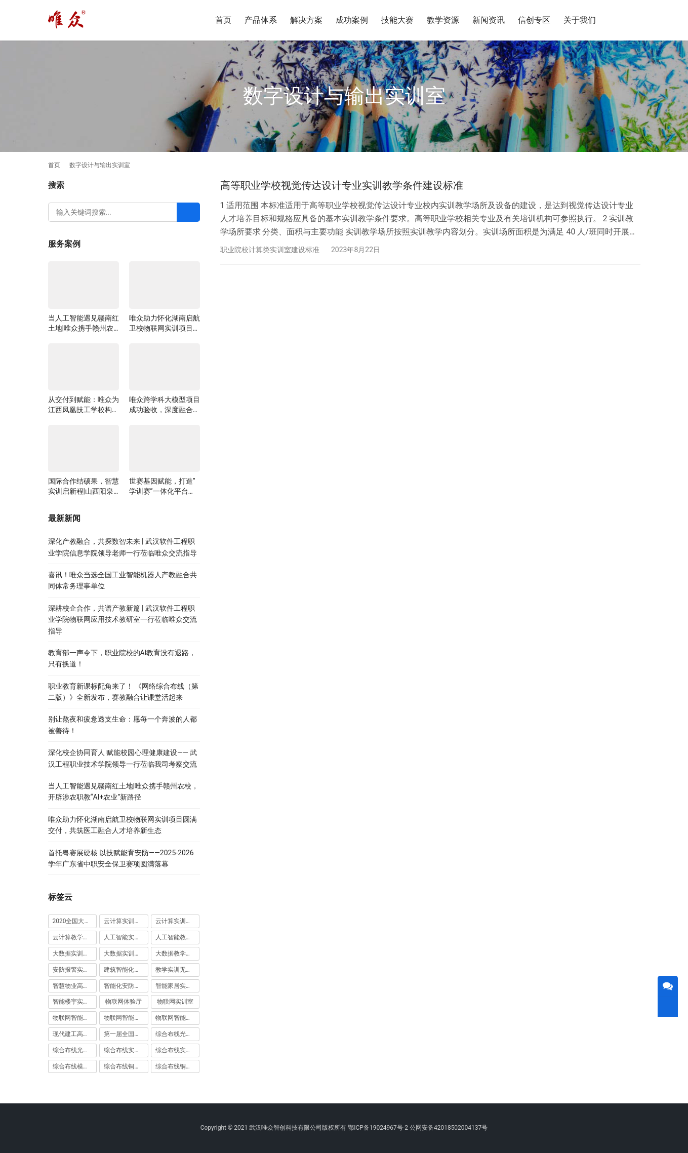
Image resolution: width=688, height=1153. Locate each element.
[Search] (188, 212)
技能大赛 (397, 20)
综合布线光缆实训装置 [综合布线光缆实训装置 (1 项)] (75, 1050)
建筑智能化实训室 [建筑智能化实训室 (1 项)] (126, 969)
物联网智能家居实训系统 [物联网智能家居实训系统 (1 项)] (177, 1017)
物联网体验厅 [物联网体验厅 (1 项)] (123, 1001)
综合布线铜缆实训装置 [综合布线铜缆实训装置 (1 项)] (177, 1066)
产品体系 (261, 20)
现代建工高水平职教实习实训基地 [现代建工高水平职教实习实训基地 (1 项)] (75, 1034)
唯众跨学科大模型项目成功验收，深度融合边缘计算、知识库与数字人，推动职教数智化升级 (164, 405)
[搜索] (625, 20)
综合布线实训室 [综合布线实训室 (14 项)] (125, 1050)
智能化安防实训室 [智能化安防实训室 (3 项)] (126, 985)
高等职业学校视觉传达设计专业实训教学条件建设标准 (341, 185)
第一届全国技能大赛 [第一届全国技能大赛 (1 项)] (126, 1034)
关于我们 (579, 20)
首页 (223, 20)
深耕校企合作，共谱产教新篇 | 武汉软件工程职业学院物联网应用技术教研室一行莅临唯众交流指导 (122, 619)
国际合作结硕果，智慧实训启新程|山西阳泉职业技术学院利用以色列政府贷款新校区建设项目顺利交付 (83, 486)
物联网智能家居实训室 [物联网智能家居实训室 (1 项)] (126, 1017)
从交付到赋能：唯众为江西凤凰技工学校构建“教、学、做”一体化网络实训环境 (83, 405)
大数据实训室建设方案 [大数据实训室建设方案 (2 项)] (75, 953)
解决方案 (306, 20)
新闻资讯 (488, 20)
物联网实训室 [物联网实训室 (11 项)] (175, 1001)
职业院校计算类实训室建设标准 (269, 250)
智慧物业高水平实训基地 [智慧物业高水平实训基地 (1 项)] (75, 985)
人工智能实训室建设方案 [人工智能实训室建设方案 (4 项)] (126, 937)
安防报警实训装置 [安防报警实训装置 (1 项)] (75, 969)
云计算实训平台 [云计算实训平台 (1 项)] (176, 921)
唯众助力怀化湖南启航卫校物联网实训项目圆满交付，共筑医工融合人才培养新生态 (164, 323)
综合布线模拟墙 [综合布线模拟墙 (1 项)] (74, 1066)
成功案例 (352, 20)
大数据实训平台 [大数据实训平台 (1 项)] (125, 953)
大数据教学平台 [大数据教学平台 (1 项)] (176, 953)
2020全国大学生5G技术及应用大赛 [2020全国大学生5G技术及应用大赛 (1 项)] (75, 921)
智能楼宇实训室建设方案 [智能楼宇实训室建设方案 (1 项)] (75, 1001)
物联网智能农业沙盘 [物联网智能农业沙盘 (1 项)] (75, 1017)
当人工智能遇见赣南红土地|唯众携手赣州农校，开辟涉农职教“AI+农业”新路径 (83, 323)
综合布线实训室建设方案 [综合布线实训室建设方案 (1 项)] (177, 1050)
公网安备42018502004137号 (449, 1127)
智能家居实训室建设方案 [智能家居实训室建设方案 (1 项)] (177, 985)
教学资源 (443, 20)
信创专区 (534, 20)
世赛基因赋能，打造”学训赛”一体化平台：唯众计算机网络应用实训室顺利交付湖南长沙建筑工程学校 (164, 486)
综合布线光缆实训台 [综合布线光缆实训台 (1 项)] (177, 1034)
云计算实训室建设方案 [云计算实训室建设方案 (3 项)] (126, 921)
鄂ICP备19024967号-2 (378, 1127)
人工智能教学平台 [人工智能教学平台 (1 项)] (177, 937)
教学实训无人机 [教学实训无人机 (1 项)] (176, 969)
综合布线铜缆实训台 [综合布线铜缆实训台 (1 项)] (126, 1066)
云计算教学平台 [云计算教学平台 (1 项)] (74, 937)
